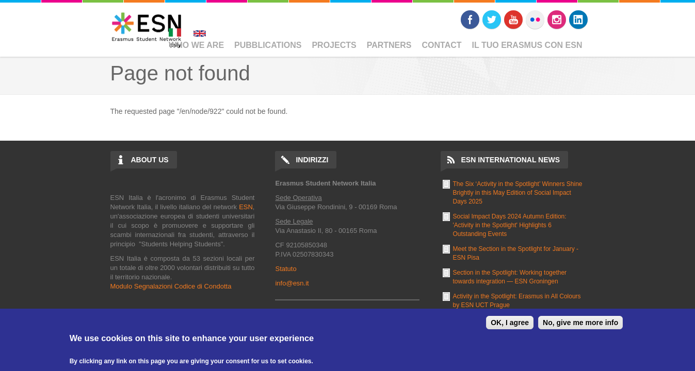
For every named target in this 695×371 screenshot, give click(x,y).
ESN (246, 207)
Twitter (491, 19)
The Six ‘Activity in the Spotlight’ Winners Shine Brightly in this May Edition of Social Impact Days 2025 (518, 192)
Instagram (556, 19)
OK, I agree (510, 322)
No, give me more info (580, 322)
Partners (389, 45)
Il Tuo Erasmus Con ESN (527, 45)
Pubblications (267, 45)
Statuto (285, 269)
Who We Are (196, 45)
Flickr (535, 19)
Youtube (513, 19)
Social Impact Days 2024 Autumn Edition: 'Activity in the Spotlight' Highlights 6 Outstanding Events (510, 225)
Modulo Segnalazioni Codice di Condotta (171, 286)
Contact (442, 45)
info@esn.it (292, 283)
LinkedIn (578, 19)
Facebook (470, 19)
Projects (334, 45)
